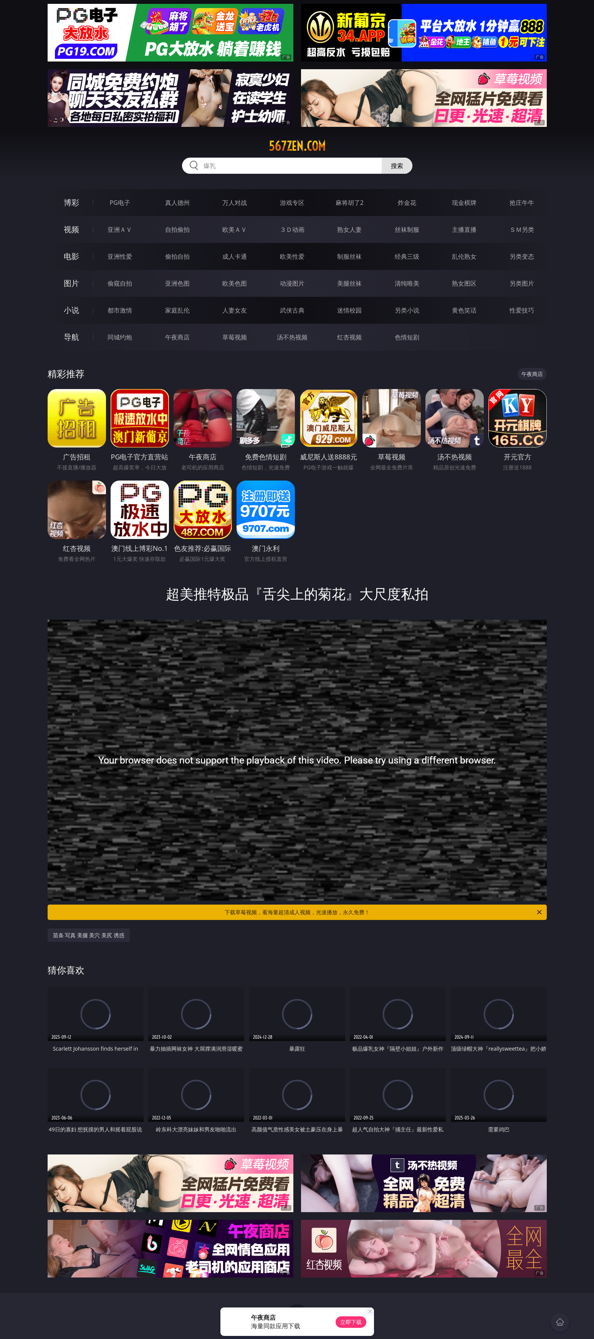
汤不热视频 (292, 337)
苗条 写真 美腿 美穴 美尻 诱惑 (88, 935)
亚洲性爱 (120, 256)
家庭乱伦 (177, 310)
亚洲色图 (177, 283)
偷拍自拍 (177, 256)
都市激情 (120, 310)
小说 (71, 310)
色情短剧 (407, 337)
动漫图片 (292, 283)
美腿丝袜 (349, 283)
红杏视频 (349, 337)
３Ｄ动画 (292, 229)
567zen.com (297, 146)
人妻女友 (234, 310)
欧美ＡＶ (234, 229)
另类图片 (522, 283)
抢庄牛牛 (522, 202)
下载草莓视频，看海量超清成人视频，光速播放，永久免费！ (384, 912)
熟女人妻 (349, 229)
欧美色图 (234, 283)
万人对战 (234, 202)
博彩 (71, 202)
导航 (71, 337)
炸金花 (407, 202)
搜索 (397, 165)
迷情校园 (349, 310)
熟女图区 (464, 283)
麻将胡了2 (350, 202)
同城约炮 (120, 337)
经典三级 (407, 256)
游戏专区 (292, 202)
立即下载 (351, 1322)
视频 (71, 229)
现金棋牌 (464, 202)
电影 (71, 256)
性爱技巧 (522, 310)
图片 (71, 283)
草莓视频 (234, 337)
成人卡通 (234, 256)
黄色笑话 (464, 310)
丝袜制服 (407, 229)
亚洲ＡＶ (120, 229)
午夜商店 (177, 337)
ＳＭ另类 (522, 229)
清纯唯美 (407, 283)
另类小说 (407, 310)
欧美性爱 (292, 256)
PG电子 (120, 202)
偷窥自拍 (120, 283)
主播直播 (464, 229)
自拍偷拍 (177, 229)
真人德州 (177, 202)
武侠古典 (292, 310)
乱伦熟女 (464, 256)
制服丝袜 (349, 256)
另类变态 (522, 256)
